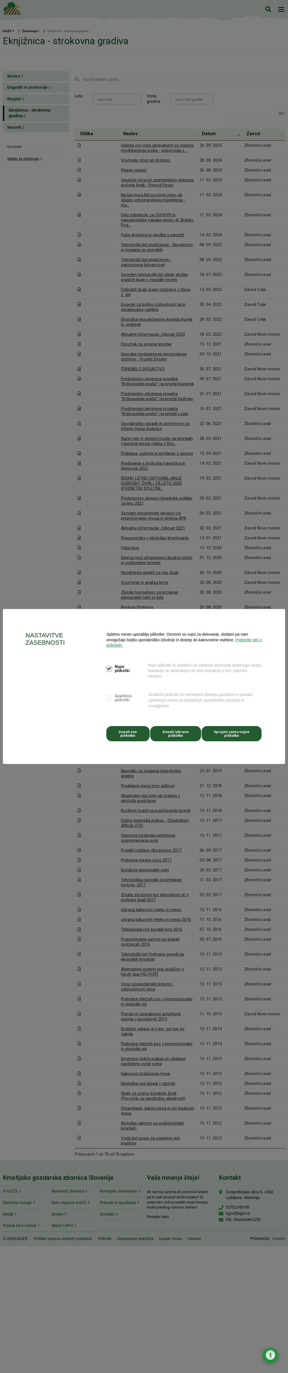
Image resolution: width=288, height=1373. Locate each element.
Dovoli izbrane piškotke (175, 732)
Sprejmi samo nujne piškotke (231, 732)
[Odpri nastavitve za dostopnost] (270, 1355)
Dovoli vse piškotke (127, 732)
